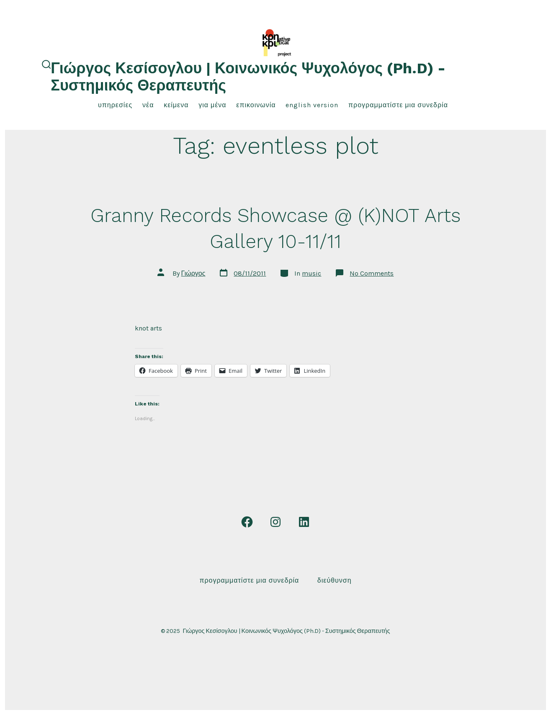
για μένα (212, 105)
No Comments (372, 273)
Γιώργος (193, 273)
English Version (312, 105)
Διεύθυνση (334, 580)
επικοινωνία (256, 105)
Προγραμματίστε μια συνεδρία (398, 105)
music (311, 273)
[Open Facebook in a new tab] (247, 522)
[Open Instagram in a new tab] (275, 522)
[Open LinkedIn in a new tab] (304, 522)
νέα (148, 105)
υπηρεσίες (115, 105)
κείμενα (176, 105)
